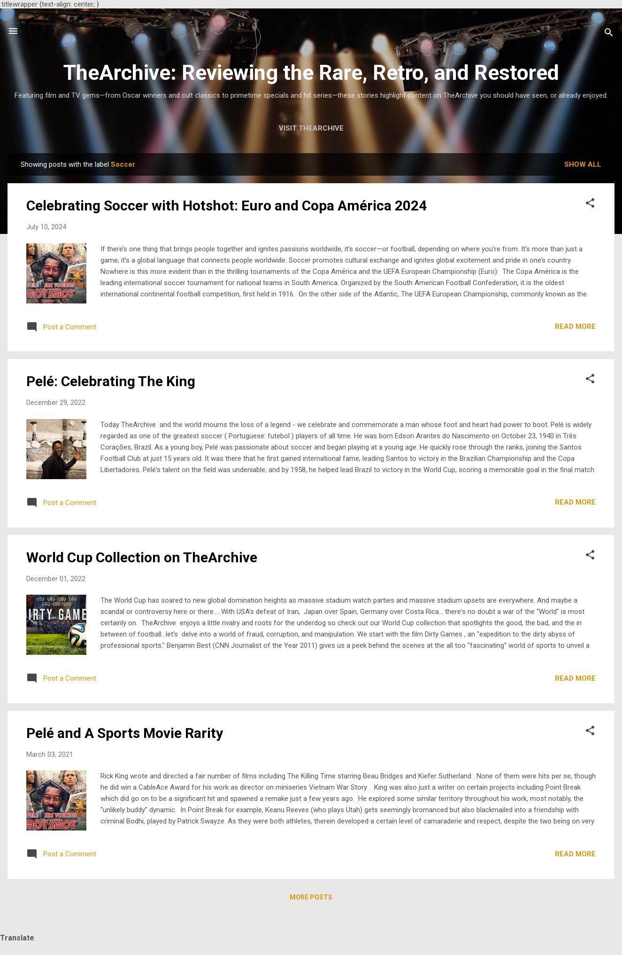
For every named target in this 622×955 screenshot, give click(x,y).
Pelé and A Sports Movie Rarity (124, 733)
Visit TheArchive (311, 128)
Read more (575, 326)
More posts (311, 897)
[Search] (608, 34)
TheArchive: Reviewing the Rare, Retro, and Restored (311, 72)
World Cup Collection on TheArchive (141, 557)
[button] (590, 204)
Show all (582, 164)
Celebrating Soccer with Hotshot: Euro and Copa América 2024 (226, 205)
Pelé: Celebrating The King (110, 381)
